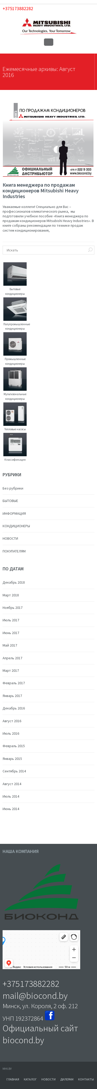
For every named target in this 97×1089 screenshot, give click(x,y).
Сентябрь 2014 (14, 771)
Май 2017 (10, 645)
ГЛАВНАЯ (12, 1079)
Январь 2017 (12, 695)
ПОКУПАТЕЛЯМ (14, 551)
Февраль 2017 (14, 683)
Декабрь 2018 (14, 582)
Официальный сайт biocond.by (40, 1034)
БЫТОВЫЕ (10, 500)
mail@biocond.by (35, 995)
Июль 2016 (11, 733)
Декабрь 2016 (14, 708)
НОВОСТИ (10, 538)
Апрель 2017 (12, 658)
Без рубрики (13, 488)
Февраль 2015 (14, 746)
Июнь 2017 (11, 632)
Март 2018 (11, 595)
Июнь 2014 (11, 808)
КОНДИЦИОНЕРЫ (16, 526)
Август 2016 (12, 721)
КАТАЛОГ (30, 1079)
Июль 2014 (11, 796)
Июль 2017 (11, 620)
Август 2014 (12, 783)
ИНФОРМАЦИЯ (14, 513)
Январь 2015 (12, 758)
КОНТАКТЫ (86, 1079)
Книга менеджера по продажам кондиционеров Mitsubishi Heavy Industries (41, 190)
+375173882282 (18, 8)
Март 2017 (11, 670)
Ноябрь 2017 (13, 607)
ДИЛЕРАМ (66, 1079)
